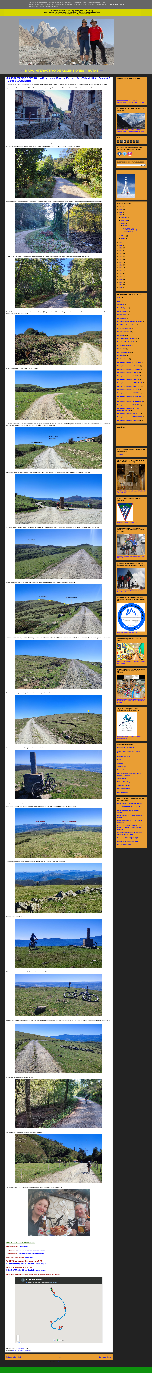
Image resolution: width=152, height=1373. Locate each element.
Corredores (120, 304)
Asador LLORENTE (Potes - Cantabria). (130, 807)
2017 (121, 256)
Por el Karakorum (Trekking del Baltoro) (130, 321)
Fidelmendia (121, 770)
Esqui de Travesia (122, 311)
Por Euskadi (121, 335)
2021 (121, 245)
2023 (121, 215)
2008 (121, 282)
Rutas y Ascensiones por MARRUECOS (129, 417)
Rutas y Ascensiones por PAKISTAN (128, 366)
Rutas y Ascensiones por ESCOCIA (128, 379)
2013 (121, 268)
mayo (123, 223)
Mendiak (120, 763)
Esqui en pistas (122, 314)
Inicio (60, 1357)
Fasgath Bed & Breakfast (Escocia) (128, 841)
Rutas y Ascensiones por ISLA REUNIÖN (130, 401)
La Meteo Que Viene (123, 756)
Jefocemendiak (122, 778)
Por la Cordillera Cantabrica (126, 338)
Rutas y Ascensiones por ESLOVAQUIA (129, 383)
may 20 (125, 225)
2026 (121, 206)
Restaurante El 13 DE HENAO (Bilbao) (129, 803)
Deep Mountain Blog (123, 788)
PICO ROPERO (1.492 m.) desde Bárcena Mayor (26, 1263)
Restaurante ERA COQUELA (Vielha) (129, 838)
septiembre (124, 220)
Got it (122, 4)
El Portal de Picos (122, 792)
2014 (121, 265)
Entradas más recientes (14, 1357)
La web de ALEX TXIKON (125, 747)
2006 (121, 288)
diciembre (124, 217)
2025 (121, 209)
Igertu (119, 759)
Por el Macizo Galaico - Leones (126, 325)
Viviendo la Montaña (123, 785)
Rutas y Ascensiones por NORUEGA (128, 420)
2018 (121, 253)
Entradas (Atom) (62, 1362)
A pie (118, 297)
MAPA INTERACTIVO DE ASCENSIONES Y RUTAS (62, 70)
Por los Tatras (121, 348)
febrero (123, 236)
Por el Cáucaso (122, 318)
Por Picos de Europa (123, 352)
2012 (121, 271)
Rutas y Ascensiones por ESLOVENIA (129, 386)
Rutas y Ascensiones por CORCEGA (128, 372)
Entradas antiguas (105, 1357)
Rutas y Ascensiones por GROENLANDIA (130, 396)
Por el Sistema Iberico (124, 331)
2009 (121, 279)
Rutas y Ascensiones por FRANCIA (128, 389)
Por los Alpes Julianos (124, 345)
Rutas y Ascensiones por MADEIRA (128, 413)
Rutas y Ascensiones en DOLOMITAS (129, 362)
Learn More (114, 4)
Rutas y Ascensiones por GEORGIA (128, 393)
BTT (13, 1350)
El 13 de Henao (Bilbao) (124, 844)
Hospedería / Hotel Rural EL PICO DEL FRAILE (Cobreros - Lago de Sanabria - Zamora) (129, 827)
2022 (121, 242)
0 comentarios (20, 1348)
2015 (121, 262)
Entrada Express (122, 308)
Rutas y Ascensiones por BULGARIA (128, 369)
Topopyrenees (121, 766)
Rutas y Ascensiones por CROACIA (128, 376)
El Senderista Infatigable (125, 782)
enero (123, 238)
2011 (121, 273)
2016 (121, 259)
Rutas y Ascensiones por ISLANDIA (128, 405)
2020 (121, 248)
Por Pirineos (121, 355)
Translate (120, 454)
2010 (121, 276)
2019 (121, 251)
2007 (121, 285)
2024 (121, 212)
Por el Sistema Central (124, 328)
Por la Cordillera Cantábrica (23, 1350)
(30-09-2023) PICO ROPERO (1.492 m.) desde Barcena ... (130, 229)
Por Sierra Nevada (123, 359)
